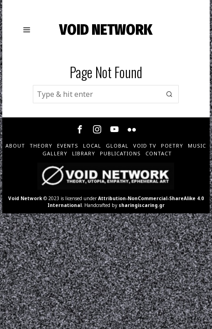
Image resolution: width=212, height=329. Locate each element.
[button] (169, 94)
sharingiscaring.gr (142, 205)
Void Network (25, 198)
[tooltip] (79, 129)
